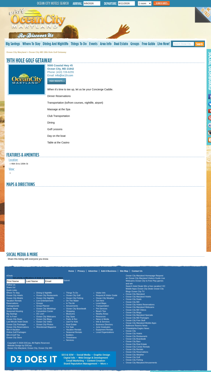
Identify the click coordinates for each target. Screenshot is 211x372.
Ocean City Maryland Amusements (141, 362)
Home (71, 271)
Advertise (92, 271)
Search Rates (161, 3)
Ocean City (32, 348)
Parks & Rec (71, 319)
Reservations (12, 303)
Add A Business (109, 271)
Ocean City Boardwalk (76, 308)
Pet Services (101, 308)
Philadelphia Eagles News (137, 328)
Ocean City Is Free (143, 281)
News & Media (102, 319)
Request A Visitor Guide (106, 295)
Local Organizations (105, 332)
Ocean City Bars (133, 341)
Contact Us (137, 271)
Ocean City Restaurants (47, 295)
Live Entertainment (44, 301)
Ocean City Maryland (16, 52)
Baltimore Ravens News (136, 325)
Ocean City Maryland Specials (139, 315)
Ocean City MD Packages (137, 318)
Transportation (102, 306)
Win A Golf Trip (13, 335)
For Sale (70, 327)
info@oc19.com (64, 75)
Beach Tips (101, 311)
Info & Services (103, 322)
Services (70, 340)
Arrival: (77, 3)
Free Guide (148, 43)
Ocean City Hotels (14, 295)
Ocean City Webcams (46, 316)
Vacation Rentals (14, 301)
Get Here (100, 301)
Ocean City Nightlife (45, 298)
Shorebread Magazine (46, 327)
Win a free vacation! (153, 286)
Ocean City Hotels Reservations (140, 304)
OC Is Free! (11, 316)
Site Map (124, 271)
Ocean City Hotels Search (53, 3)
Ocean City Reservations (17, 327)
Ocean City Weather (105, 298)
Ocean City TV (138, 291)
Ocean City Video (44, 322)
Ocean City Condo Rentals (138, 347)
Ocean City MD (45, 348)
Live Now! (163, 43)
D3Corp (27, 343)
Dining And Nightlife (55, 43)
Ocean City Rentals (134, 349)
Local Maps (101, 303)
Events (93, 43)
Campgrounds (12, 306)
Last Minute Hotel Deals (17, 322)
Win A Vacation (13, 329)
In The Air (70, 303)
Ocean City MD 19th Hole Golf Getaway (47, 52)
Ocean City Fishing (74, 298)
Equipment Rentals (104, 329)
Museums (70, 314)
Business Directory (104, 324)
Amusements (72, 306)
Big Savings (13, 43)
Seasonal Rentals (74, 332)
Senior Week (12, 308)
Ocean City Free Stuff (135, 320)
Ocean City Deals (14, 319)
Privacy (81, 271)
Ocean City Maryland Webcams (140, 307)
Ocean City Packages (16, 324)
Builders (69, 335)
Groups (134, 43)
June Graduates (103, 327)
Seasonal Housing (14, 311)
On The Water (72, 301)
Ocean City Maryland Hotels (138, 296)
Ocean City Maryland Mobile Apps (141, 323)
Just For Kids (72, 322)
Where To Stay (31, 43)
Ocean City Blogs (44, 319)
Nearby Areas (102, 314)
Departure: (110, 3)
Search (199, 44)
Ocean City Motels (14, 298)
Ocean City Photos (44, 324)
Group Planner (43, 306)
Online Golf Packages (16, 332)
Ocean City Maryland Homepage (140, 275)
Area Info (106, 43)
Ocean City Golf (73, 295)
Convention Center (44, 311)
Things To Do (79, 43)
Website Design (14, 345)
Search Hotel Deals (134, 286)
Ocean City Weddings (46, 308)
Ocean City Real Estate (136, 344)
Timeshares (71, 337)
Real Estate (121, 43)
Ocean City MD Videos (136, 310)
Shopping (70, 311)
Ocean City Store (14, 337)
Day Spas (70, 316)
